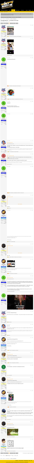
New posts (1, 11)
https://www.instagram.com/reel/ (12, 105)
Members (22, 10)
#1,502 (32, 38)
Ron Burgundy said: (10, 155)
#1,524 (32, 421)
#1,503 (32, 57)
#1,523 (32, 409)
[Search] (33, 10)
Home (10, 10)
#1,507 (32, 140)
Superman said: (10, 245)
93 (14, 23)
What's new (17, 10)
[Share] (30, 25)
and (11, 241)
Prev (2, 23)
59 (6, 23)
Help (29, 460)
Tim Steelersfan (3, 21)
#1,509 (32, 166)
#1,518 (32, 337)
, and (15, 36)
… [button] (13, 23)
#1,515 (32, 293)
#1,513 (32, 259)
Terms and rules (21, 460)
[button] (19, 10)
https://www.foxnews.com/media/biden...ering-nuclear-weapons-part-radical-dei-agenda (20, 314)
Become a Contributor (4, 10)
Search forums (6, 11)
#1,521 (32, 377)
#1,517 (32, 324)
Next (16, 23)
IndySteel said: (9, 142)
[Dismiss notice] (32, 13)
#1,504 (32, 88)
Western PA (4, 335)
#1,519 (32, 352)
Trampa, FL (4, 223)
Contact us (16, 460)
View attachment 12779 (11, 143)
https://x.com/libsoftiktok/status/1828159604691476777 (15, 357)
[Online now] (3, 42)
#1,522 (32, 390)
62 (10, 23)
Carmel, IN (5, 36)
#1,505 (32, 101)
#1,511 (32, 210)
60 (7, 23)
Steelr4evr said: (10, 196)
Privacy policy (26, 460)
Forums (13, 10)
